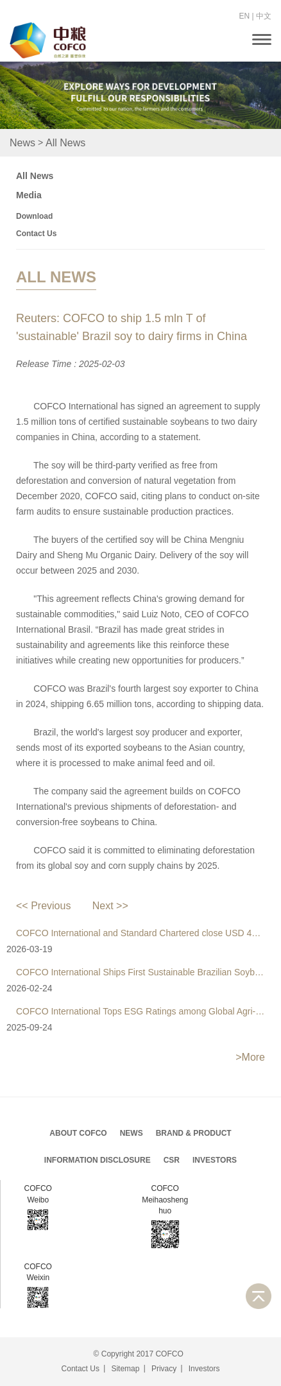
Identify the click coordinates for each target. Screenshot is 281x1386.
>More (250, 1057)
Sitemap (125, 1368)
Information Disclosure (97, 1160)
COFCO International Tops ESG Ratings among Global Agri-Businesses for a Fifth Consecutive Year (140, 1011)
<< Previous (43, 905)
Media (29, 195)
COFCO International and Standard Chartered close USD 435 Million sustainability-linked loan (140, 933)
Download (34, 216)
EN (244, 16)
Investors (214, 1160)
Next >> (110, 905)
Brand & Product (194, 1133)
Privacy (163, 1368)
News (22, 142)
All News (65, 142)
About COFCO (77, 1133)
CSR (172, 1160)
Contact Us (36, 233)
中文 (263, 16)
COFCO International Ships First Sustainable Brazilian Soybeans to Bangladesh (140, 972)
